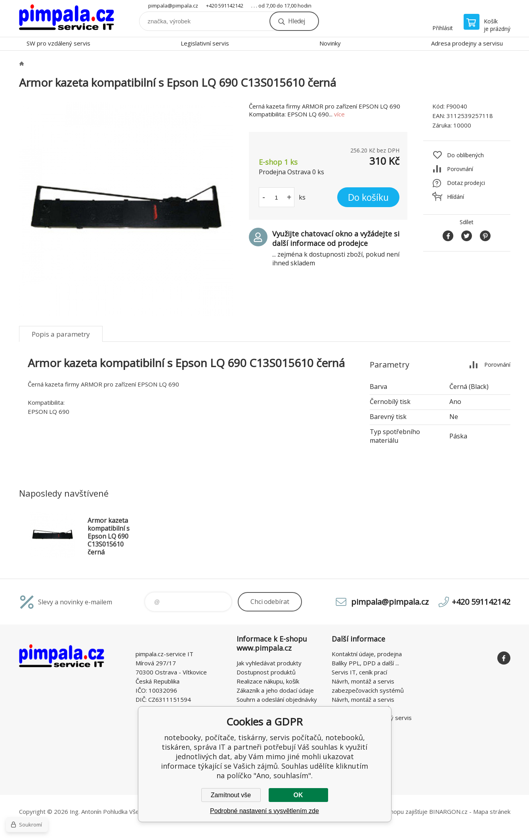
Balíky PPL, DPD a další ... (365, 663)
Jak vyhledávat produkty (269, 663)
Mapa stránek (491, 811)
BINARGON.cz (448, 811)
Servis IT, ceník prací (359, 672)
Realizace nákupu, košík (268, 681)
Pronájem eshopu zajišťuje (391, 811)
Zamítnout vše (231, 795)
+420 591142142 (224, 5)
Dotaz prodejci (466, 183)
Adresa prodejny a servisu (467, 43)
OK (298, 795)
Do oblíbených (465, 155)
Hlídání (455, 196)
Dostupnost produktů (266, 672)
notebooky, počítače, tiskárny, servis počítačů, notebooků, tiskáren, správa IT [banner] (66, 18)
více (339, 114)
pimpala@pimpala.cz (173, 5)
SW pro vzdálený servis (58, 43)
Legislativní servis (205, 43)
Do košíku (368, 197)
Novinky (330, 43)
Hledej (296, 21)
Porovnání (460, 169)
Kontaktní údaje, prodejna (367, 654)
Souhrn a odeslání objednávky (277, 699)
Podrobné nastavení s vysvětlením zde (264, 811)
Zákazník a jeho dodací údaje (275, 690)
